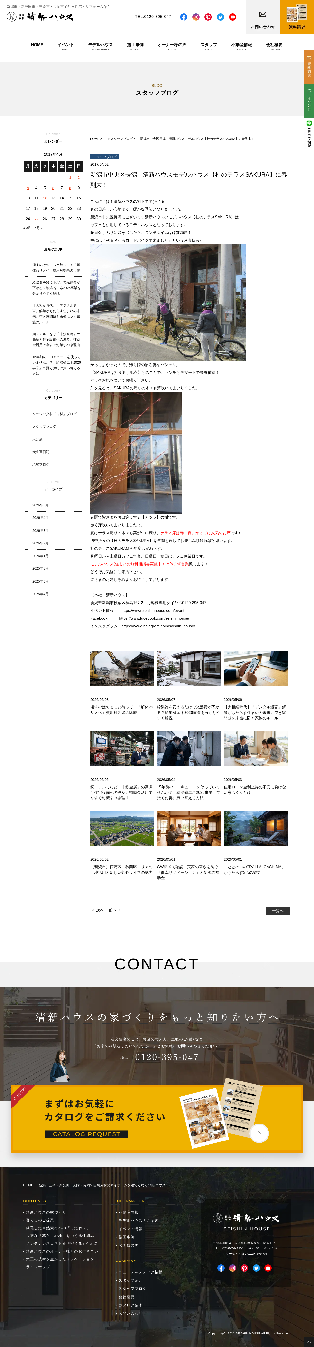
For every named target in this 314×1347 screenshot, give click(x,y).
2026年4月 (40, 518)
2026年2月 (40, 543)
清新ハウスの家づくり (46, 1212)
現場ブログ (40, 464)
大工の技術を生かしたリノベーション (60, 1259)
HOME (37, 47)
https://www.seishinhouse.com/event (152, 611)
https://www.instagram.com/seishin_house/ (158, 626)
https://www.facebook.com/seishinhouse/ (154, 618)
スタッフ (209, 47)
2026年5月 (40, 505)
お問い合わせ (131, 1313)
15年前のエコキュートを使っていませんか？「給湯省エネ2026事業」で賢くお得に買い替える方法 (56, 365)
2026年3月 (40, 530)
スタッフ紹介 (131, 1280)
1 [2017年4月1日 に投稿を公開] (70, 178)
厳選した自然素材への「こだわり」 (58, 1228)
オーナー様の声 (171, 47)
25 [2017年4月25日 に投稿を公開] (36, 219)
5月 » (39, 228)
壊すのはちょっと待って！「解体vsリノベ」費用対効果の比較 (56, 267)
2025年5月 (40, 581)
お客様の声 (129, 1245)
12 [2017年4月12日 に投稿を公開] (45, 198)
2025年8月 (40, 568)
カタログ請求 (131, 1305)
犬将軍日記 (40, 452)
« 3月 (27, 228)
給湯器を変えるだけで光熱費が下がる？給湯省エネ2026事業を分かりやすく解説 (56, 287)
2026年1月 (40, 556)
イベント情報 (131, 1229)
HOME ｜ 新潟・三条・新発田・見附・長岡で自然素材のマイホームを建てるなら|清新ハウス (94, 1185)
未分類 (37, 439)
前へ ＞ (115, 910)
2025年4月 (40, 594)
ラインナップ (38, 1267)
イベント (65, 47)
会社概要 (274, 47)
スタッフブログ (44, 427)
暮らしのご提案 (40, 1220)
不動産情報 (241, 47)
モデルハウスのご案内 (139, 1220)
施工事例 (135, 47)
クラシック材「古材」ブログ (54, 414)
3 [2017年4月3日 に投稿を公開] (28, 188)
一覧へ (278, 911)
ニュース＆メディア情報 (141, 1272)
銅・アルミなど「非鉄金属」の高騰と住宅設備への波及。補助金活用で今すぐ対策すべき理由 (56, 339)
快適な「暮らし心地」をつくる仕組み (60, 1236)
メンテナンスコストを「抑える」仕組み (62, 1243)
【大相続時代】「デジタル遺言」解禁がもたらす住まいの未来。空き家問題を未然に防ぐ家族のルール (56, 313)
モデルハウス (100, 47)
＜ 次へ (97, 910)
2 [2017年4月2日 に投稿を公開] (79, 178)
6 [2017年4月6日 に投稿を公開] (53, 188)
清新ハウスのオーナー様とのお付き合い (62, 1251)
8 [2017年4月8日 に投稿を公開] (70, 188)
